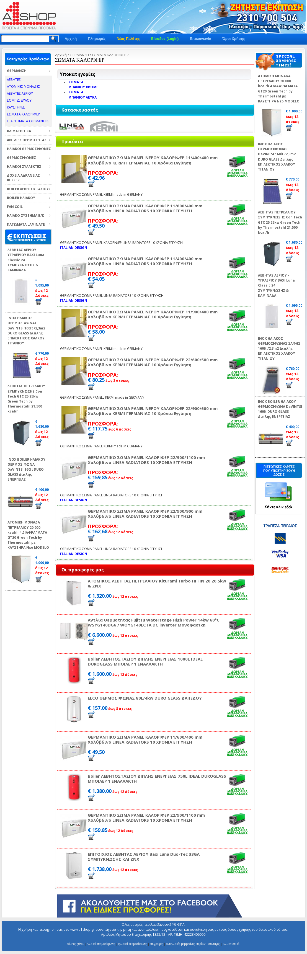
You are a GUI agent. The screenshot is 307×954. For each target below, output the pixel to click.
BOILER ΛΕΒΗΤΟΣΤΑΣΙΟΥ (28, 189)
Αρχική (71, 39)
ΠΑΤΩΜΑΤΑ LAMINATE (26, 224)
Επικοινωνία (200, 39)
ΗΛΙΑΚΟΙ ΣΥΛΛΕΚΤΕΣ (24, 166)
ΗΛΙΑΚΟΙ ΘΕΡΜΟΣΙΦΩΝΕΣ (29, 148)
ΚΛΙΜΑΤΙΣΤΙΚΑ (19, 131)
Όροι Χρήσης (233, 39)
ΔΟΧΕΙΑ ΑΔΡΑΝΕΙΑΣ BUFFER (23, 177)
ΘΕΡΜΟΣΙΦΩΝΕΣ (21, 157)
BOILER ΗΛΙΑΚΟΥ (21, 197)
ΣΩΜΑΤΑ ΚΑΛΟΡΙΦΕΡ (109, 54)
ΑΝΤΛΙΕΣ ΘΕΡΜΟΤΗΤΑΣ (27, 140)
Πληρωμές (96, 39)
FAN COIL (15, 206)
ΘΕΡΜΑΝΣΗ (17, 70)
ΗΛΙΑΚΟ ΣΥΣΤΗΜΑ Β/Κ (25, 215)
